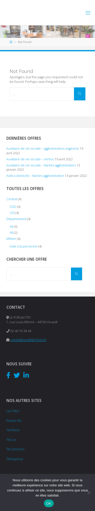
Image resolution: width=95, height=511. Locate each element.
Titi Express (14, 459)
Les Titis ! (13, 411)
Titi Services (15, 449)
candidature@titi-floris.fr (28, 340)
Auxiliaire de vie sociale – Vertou (30, 159)
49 (11, 232)
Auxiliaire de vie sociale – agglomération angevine (42, 148)
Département (16, 219)
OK (48, 503)
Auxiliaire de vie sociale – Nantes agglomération (41, 165)
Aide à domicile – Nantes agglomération (35, 176)
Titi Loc (11, 440)
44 (11, 226)
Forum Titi (13, 421)
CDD (13, 207)
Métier (11, 239)
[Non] (88, 492)
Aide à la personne (23, 246)
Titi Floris (12, 430)
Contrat (11, 199)
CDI (12, 213)
